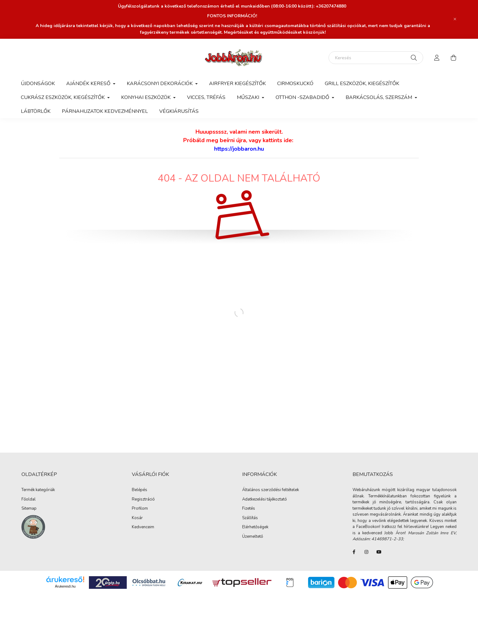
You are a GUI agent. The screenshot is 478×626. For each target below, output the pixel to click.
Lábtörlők (35, 111)
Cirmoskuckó (295, 83)
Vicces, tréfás (206, 97)
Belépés (139, 490)
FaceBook (353, 552)
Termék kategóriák (38, 490)
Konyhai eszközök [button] (146, 97)
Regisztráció (143, 499)
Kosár (137, 518)
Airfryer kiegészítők (237, 83)
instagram (366, 552)
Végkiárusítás (179, 111)
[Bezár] (455, 19)
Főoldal (28, 499)
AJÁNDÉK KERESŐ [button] (89, 83)
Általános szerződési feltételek (270, 490)
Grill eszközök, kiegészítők (362, 83)
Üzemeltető (252, 536)
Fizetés (248, 508)
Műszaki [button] (248, 97)
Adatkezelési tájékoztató (264, 499)
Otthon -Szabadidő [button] (303, 97)
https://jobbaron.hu (239, 149)
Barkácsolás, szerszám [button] (379, 97)
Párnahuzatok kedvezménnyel (105, 111)
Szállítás (250, 518)
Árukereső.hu (65, 586)
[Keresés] (376, 57)
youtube (379, 552)
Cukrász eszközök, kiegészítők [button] (63, 97)
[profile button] (437, 57)
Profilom (140, 508)
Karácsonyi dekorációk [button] (160, 83)
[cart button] (453, 57)
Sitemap (29, 508)
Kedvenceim (143, 527)
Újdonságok (38, 83)
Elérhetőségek (255, 527)
